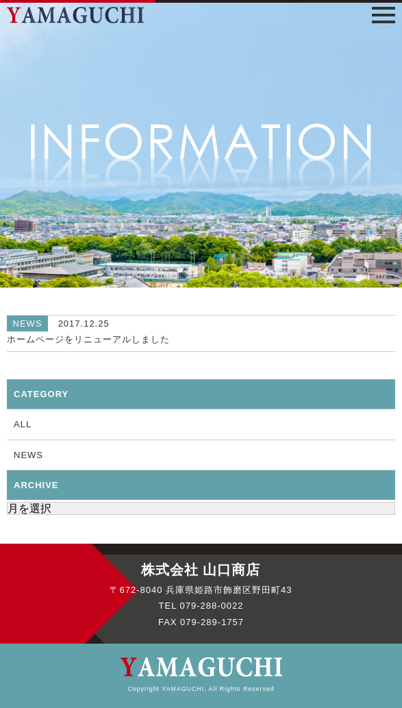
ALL (23, 424)
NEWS (28, 455)
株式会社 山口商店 (200, 569)
